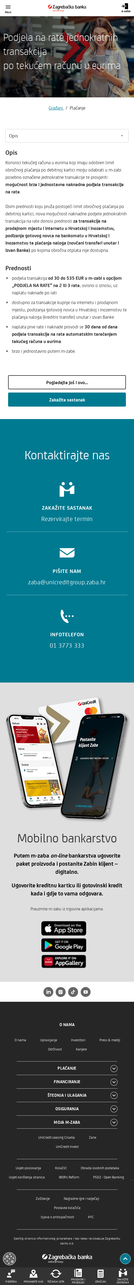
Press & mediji (109, 1039)
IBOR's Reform (69, 1176)
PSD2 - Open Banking (108, 1176)
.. (131, 1178)
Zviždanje (43, 1198)
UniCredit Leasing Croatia (56, 1137)
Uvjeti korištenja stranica (27, 1176)
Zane (92, 1137)
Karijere (81, 1049)
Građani (56, 107)
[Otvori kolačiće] (9, 1259)
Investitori (78, 1039)
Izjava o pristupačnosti (57, 1216)
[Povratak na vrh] (125, 1258)
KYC (91, 1216)
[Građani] (67, 8)
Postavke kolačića (67, 1207)
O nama (20, 1039)
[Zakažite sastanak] (67, 500)
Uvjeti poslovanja (28, 1167)
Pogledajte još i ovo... (67, 382)
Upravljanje (48, 1039)
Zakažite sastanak (67, 399)
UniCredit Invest (67, 1146)
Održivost (55, 1049)
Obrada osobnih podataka (100, 1167)
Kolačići (61, 1167)
